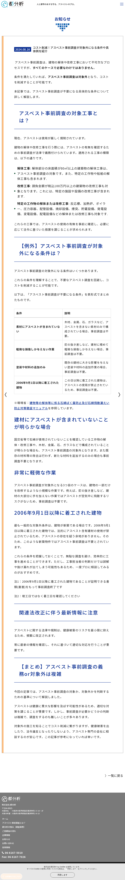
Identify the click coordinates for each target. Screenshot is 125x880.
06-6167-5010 (14, 852)
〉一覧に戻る (114, 775)
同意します (62, 875)
